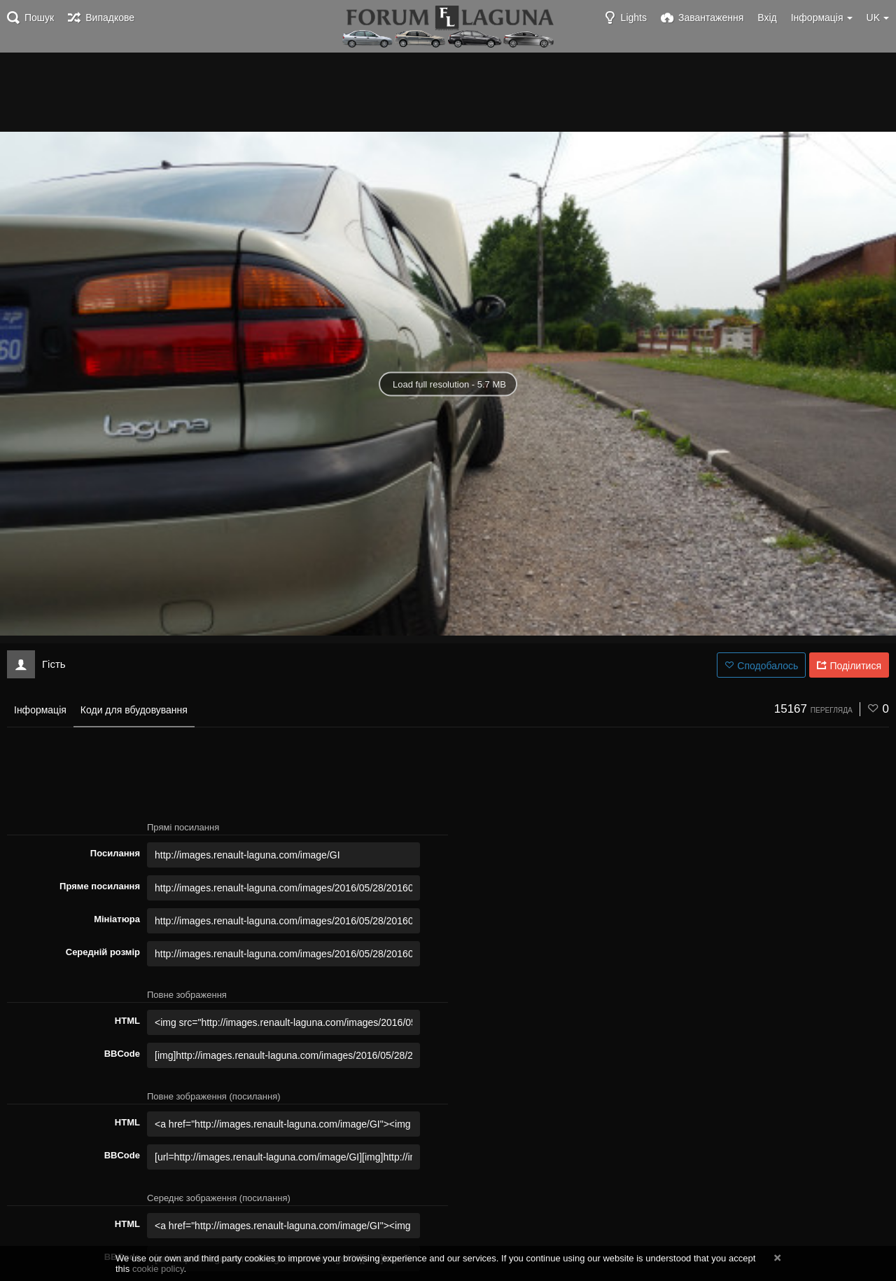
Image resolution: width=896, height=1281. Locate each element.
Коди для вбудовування (134, 709)
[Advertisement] (448, 91)
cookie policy (158, 1268)
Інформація (40, 709)
